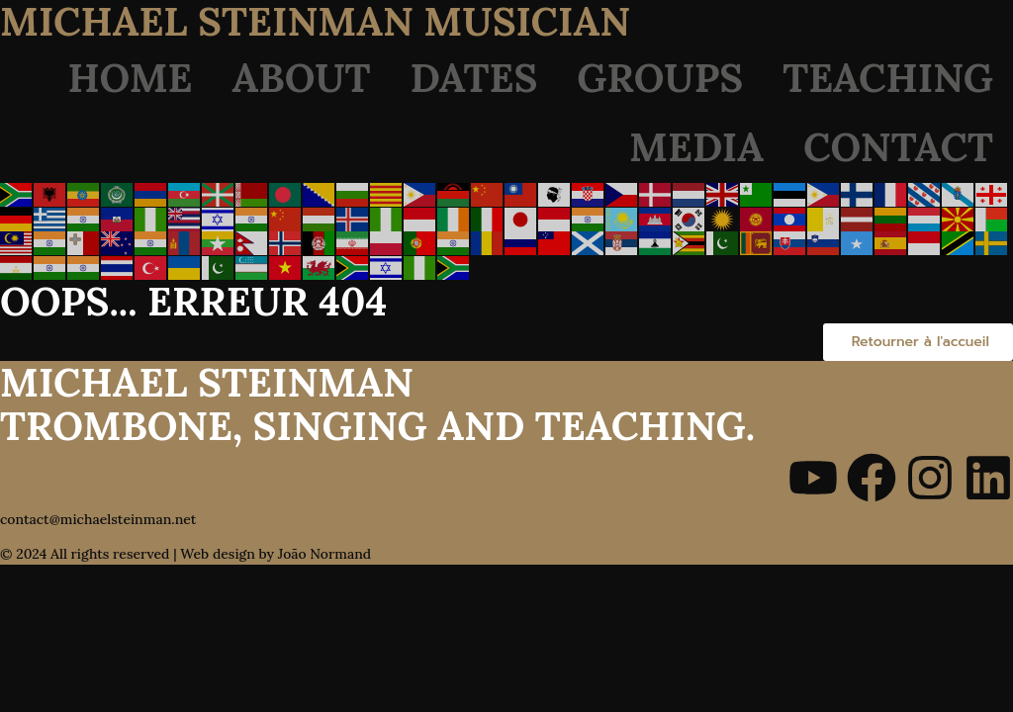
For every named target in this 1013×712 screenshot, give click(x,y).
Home (130, 77)
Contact (898, 147)
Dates (474, 77)
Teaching (888, 77)
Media (696, 147)
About (301, 77)
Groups (660, 77)
